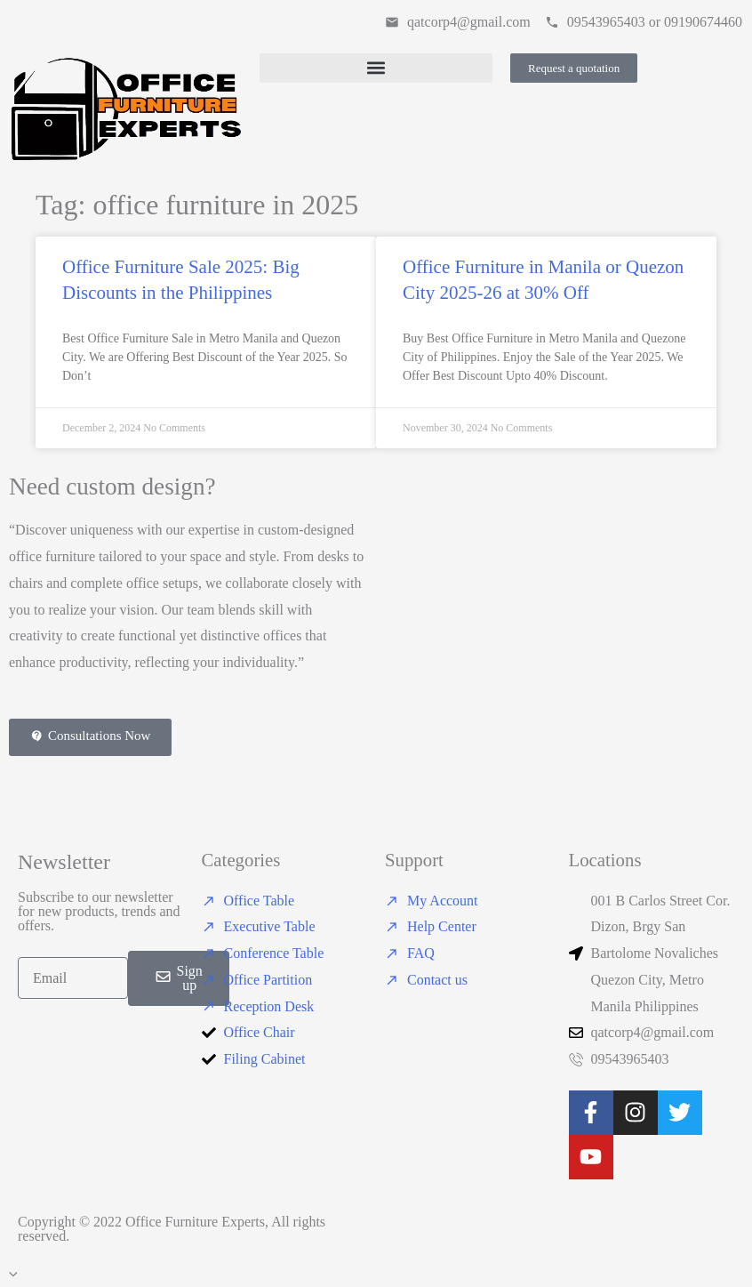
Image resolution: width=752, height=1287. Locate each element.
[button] (376, 68)
